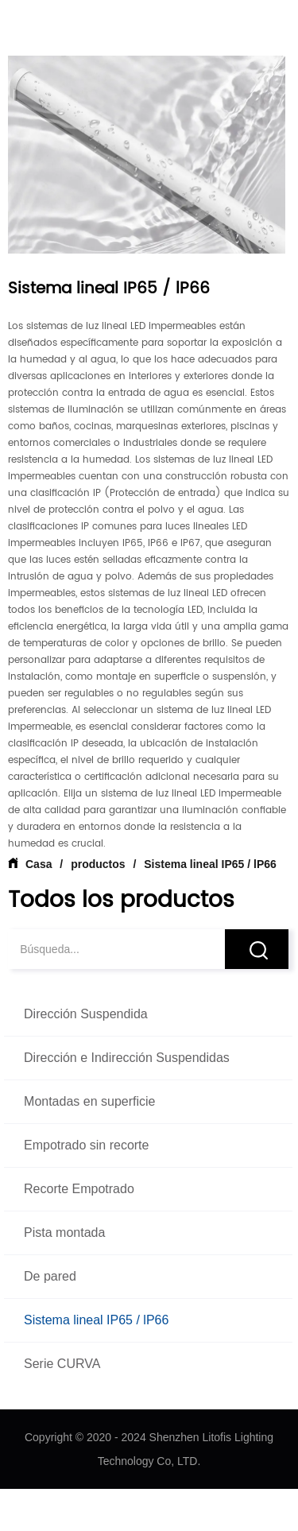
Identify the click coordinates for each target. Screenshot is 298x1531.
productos (98, 864)
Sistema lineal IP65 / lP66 (208, 864)
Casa (38, 864)
